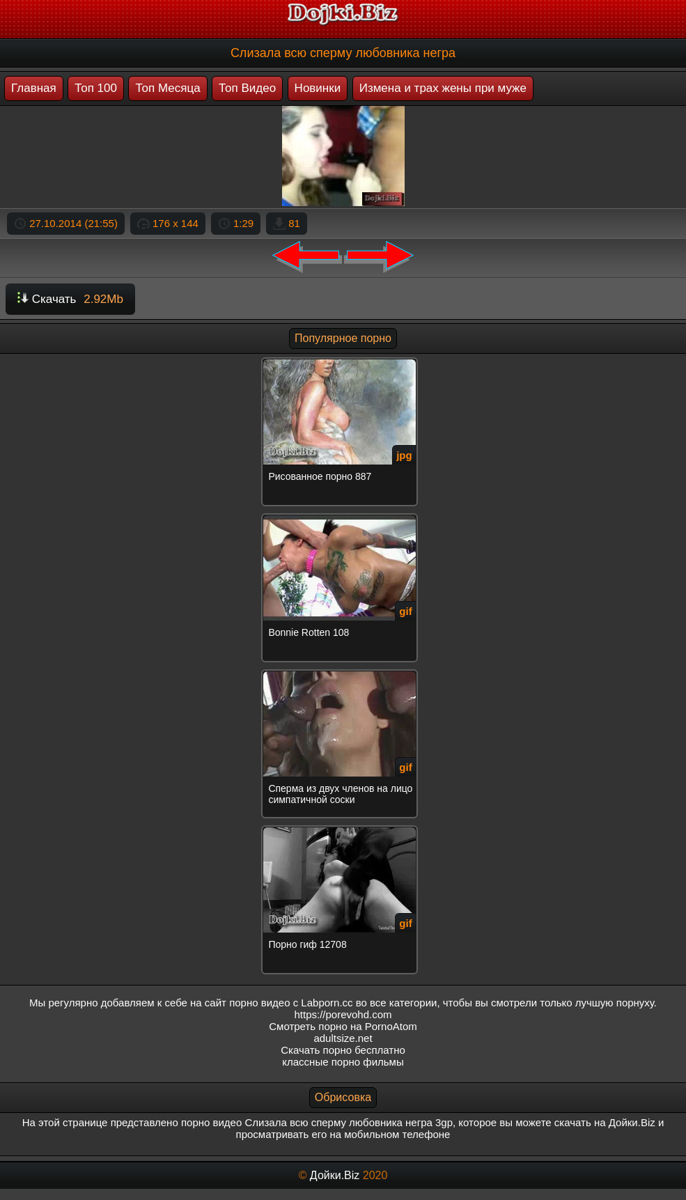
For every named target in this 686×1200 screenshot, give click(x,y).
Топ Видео (247, 88)
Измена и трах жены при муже (443, 88)
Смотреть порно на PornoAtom (343, 1026)
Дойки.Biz (334, 1175)
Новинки (318, 88)
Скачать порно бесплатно (343, 1050)
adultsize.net (342, 1038)
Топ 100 (96, 88)
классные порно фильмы (342, 1062)
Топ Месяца (167, 88)
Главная (33, 88)
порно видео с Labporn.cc (290, 1002)
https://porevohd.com (342, 1014)
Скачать (70, 299)
